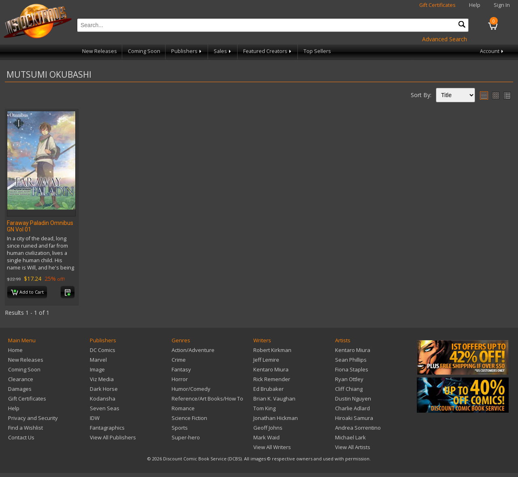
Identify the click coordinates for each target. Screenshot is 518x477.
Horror (180, 379)
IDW (95, 418)
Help (474, 5)
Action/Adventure (193, 350)
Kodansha (102, 398)
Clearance (20, 379)
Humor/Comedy (191, 388)
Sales (223, 51)
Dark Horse (104, 388)
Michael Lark (350, 437)
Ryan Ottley (349, 379)
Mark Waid (266, 437)
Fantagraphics (107, 427)
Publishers (187, 51)
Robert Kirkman (272, 350)
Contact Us (21, 437)
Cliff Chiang (349, 388)
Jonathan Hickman (275, 418)
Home (15, 350)
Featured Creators (268, 51)
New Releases (99, 51)
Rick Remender (271, 379)
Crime (179, 359)
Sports (180, 427)
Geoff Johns (267, 427)
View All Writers (272, 447)
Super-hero (186, 437)
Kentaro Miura (271, 369)
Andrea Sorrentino (358, 427)
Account (492, 51)
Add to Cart (27, 292)
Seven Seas (104, 408)
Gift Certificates (437, 5)
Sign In (502, 5)
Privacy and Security (33, 418)
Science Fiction (189, 418)
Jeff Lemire (266, 359)
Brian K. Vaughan (274, 398)
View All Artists (352, 447)
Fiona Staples (351, 369)
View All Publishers (113, 437)
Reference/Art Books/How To (207, 398)
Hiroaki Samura (354, 418)
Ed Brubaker (268, 388)
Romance (183, 408)
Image (97, 369)
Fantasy (181, 369)
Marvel (98, 359)
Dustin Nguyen (353, 398)
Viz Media (102, 379)
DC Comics (102, 350)
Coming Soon (144, 51)
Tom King (264, 408)
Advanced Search (444, 39)
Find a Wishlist (25, 427)
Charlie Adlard (352, 408)
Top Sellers (317, 51)
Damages (20, 388)
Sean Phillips (351, 359)
